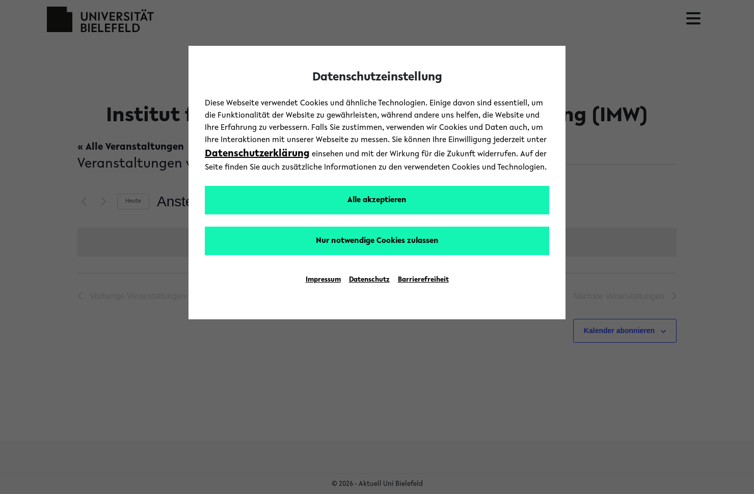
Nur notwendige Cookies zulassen (377, 241)
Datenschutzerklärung (257, 154)
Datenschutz (369, 280)
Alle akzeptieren (377, 200)
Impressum (323, 280)
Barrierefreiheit (423, 280)
